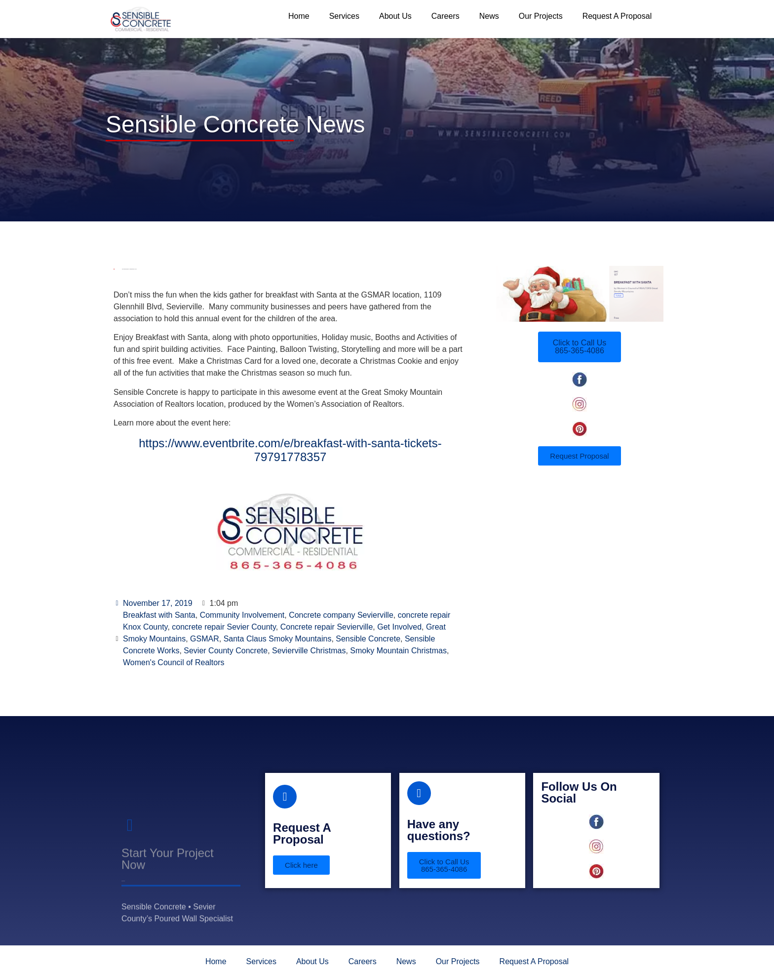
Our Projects (541, 16)
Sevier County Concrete (226, 650)
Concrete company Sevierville (341, 615)
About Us (395, 16)
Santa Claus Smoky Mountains (278, 639)
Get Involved (399, 627)
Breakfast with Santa (159, 615)
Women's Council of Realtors (174, 662)
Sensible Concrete (368, 639)
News (489, 16)
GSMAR (204, 639)
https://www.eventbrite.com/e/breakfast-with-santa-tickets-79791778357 (290, 450)
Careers (445, 16)
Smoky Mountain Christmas (398, 650)
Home (299, 16)
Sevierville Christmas (309, 650)
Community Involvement (242, 615)
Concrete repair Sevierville (326, 627)
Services (344, 16)
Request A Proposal (617, 16)
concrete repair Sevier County (223, 627)
